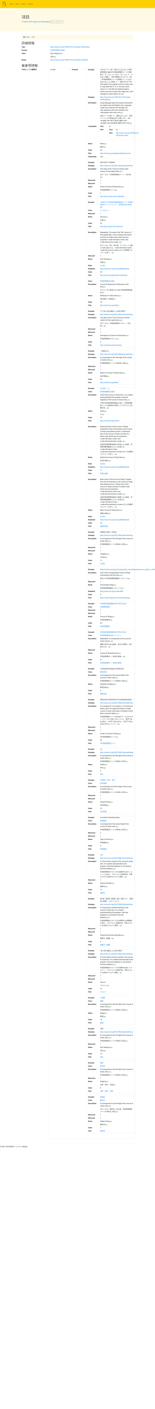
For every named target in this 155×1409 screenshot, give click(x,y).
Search (23, 4)
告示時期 (103, 783)
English (30, 4)
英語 (101, 1063)
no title (52, 70)
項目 (101, 1057)
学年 (101, 774)
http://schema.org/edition (109, 383)
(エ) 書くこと (105, 388)
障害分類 (103, 672)
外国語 (102, 1097)
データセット (105, 210)
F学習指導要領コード (108, 743)
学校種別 (103, 821)
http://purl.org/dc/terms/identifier (112, 196)
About (17, 4)
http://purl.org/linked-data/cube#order (114, 275)
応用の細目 (104, 473)
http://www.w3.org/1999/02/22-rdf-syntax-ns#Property (70, 47)
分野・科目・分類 (106, 1091)
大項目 (102, 564)
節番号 (102, 893)
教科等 (102, 1100)
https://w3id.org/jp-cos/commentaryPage (115, 598)
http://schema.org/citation (109, 305)
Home (11, 4)
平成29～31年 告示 (107, 780)
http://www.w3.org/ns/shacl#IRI (111, 591)
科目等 (102, 1066)
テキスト (103, 992)
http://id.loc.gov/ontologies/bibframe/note (115, 153)
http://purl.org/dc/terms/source (111, 226)
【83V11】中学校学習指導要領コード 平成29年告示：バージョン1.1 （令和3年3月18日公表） (116, 204)
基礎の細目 (104, 526)
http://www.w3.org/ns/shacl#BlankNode (114, 269)
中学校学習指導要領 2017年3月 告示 (113, 604)
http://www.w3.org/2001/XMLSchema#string (116, 166)
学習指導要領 (105, 607)
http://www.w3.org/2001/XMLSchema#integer (116, 752)
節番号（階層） (105, 945)
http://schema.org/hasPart (109, 421)
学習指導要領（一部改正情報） (111, 663)
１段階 (102, 998)
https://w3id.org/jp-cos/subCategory (37, 22)
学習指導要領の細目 (57, 50)
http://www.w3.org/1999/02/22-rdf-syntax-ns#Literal (69, 60)
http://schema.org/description (111, 345)
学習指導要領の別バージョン (110, 635)
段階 (101, 1001)
